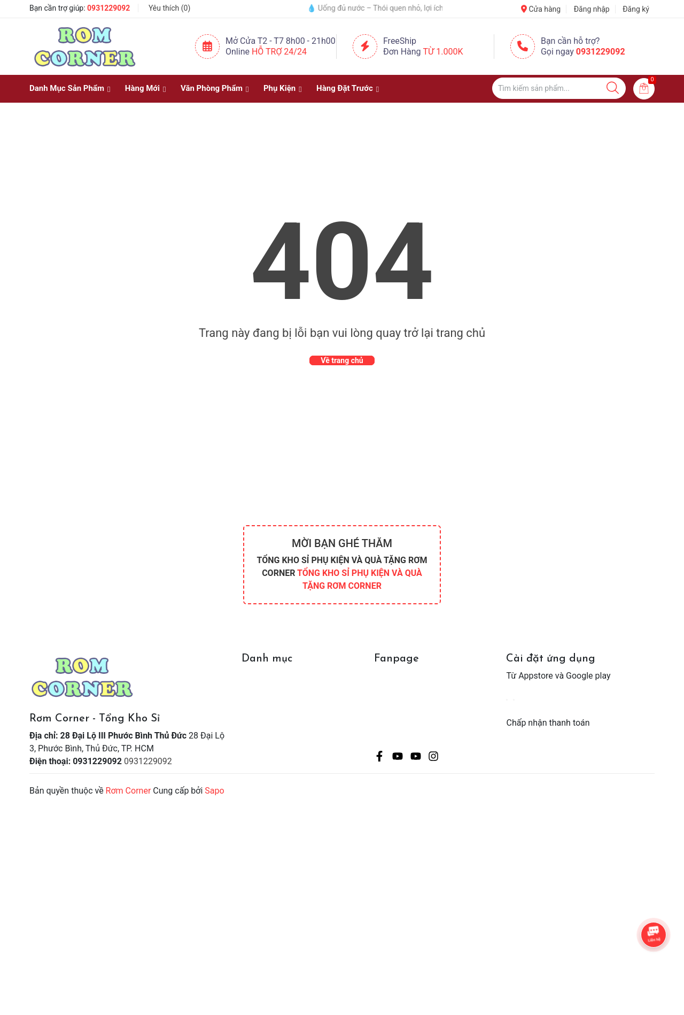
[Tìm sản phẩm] (559, 88)
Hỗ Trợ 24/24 (279, 52)
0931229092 (108, 8)
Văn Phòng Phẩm (212, 88)
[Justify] (612, 88)
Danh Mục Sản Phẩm (66, 88)
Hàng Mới (142, 88)
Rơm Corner (128, 791)
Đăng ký (636, 9)
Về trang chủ (342, 360)
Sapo (214, 791)
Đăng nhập (592, 9)
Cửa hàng (541, 9)
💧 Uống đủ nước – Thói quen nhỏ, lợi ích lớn (389, 8)
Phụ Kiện (279, 88)
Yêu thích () (169, 8)
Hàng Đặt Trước (344, 88)
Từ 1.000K (443, 52)
